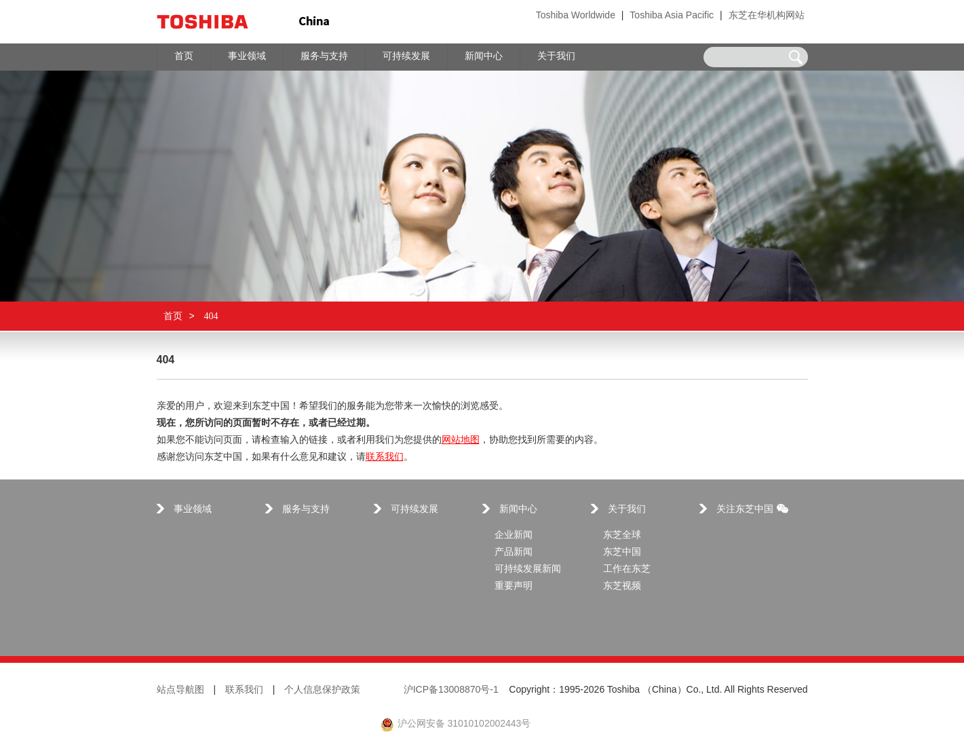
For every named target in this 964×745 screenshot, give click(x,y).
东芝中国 (622, 552)
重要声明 (514, 586)
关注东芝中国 (752, 509)
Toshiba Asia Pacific (672, 16)
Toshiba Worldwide (575, 16)
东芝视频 (622, 586)
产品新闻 (514, 552)
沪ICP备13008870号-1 (451, 690)
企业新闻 (514, 535)
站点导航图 (180, 690)
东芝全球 (622, 535)
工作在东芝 (627, 569)
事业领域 (193, 510)
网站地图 (461, 440)
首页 (172, 316)
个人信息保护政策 (322, 690)
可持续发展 (414, 510)
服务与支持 (306, 510)
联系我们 (385, 457)
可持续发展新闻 (528, 569)
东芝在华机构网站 (767, 16)
